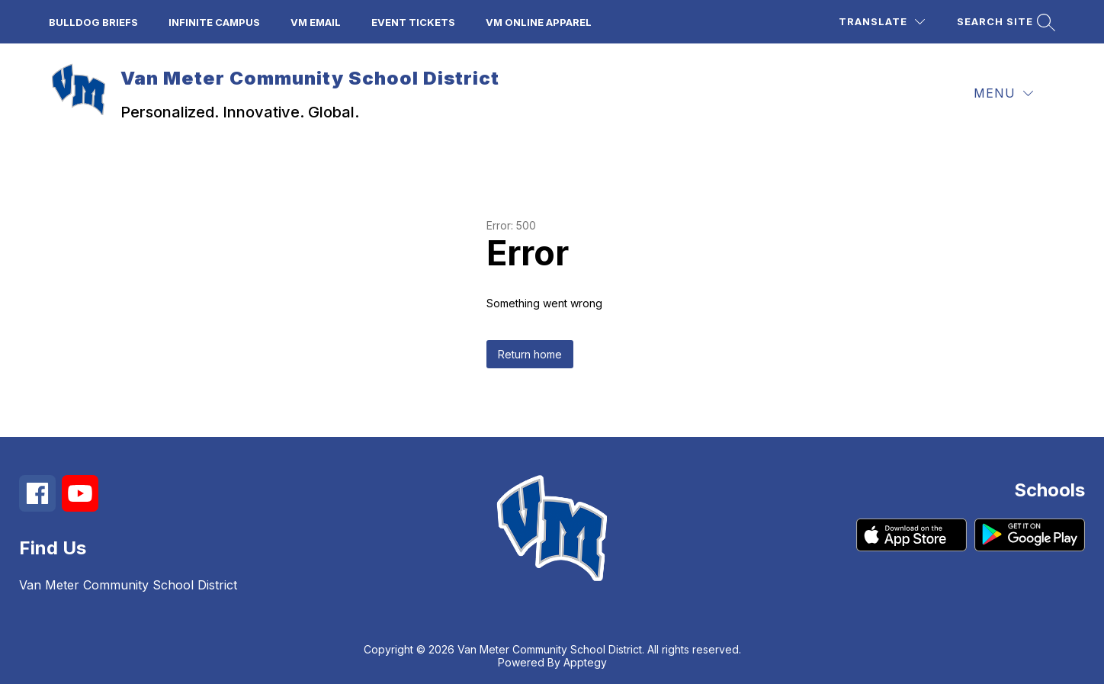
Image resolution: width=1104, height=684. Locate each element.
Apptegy (585, 662)
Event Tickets (413, 22)
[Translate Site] (882, 21)
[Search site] (1004, 21)
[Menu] (1003, 93)
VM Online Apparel (539, 22)
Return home (530, 354)
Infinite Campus (214, 22)
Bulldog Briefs (93, 22)
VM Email (315, 22)
